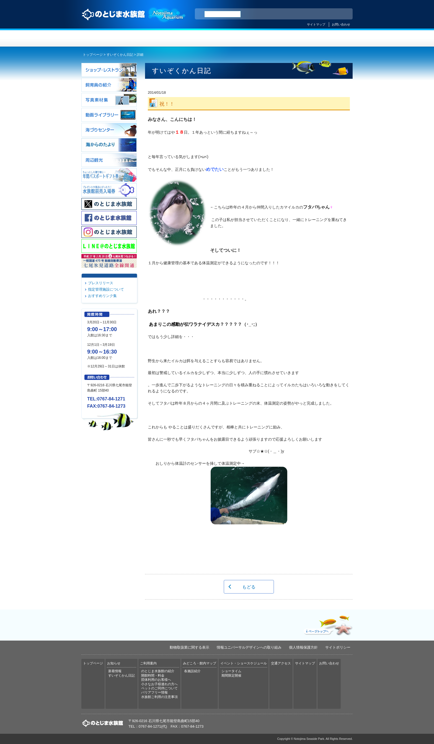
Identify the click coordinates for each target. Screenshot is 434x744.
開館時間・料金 (152, 675)
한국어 (342, 14)
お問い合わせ (341, 24)
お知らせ (149, 38)
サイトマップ (316, 24)
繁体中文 (329, 14)
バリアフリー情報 (154, 692)
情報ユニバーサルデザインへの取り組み (249, 647)
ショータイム (231, 671)
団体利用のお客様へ (156, 680)
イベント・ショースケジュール (284, 38)
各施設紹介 (192, 671)
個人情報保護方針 (303, 647)
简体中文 (315, 14)
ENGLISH (300, 14)
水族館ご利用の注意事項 (159, 697)
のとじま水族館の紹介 (157, 671)
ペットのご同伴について (159, 688)
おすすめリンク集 (102, 296)
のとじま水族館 (134, 19)
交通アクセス (330, 38)
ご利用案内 (194, 38)
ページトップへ (327, 624)
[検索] (222, 14)
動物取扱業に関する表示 (189, 647)
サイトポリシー (337, 647)
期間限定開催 (231, 675)
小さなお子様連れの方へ (159, 684)
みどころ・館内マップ (239, 38)
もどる (248, 586)
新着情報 (115, 671)
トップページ (104, 38)
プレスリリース (100, 283)
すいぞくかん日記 (120, 55)
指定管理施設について (106, 289)
